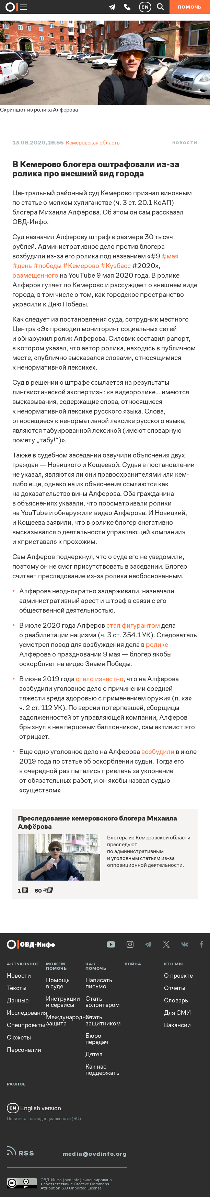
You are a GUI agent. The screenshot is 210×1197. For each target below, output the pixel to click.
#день (22, 266)
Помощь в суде (58, 983)
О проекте (178, 976)
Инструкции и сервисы (60, 1002)
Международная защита (60, 1020)
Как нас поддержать (99, 1070)
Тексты (16, 988)
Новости (185, 143)
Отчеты (174, 988)
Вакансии (177, 1025)
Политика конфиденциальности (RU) (44, 1119)
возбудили (157, 751)
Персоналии (21, 1050)
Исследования (21, 1013)
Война (133, 964)
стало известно (100, 679)
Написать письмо (98, 983)
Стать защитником (99, 1020)
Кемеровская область (93, 142)
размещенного (35, 275)
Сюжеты (19, 1037)
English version (34, 1108)
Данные (17, 1000)
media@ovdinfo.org (94, 1154)
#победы (47, 266)
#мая (170, 256)
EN (145, 7)
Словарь (176, 1000)
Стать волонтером (99, 1002)
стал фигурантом (133, 625)
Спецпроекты (21, 1025)
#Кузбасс (116, 266)
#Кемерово (81, 266)
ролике (157, 644)
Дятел (94, 1054)
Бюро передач (96, 1039)
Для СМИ (177, 1013)
